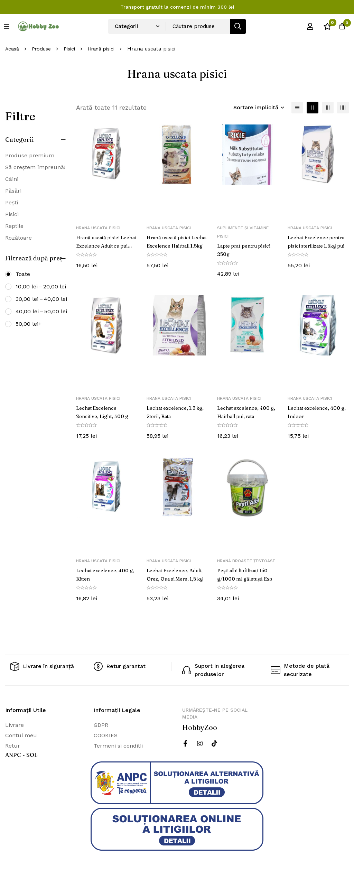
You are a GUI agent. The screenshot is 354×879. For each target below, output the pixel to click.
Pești (11, 202)
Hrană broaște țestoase (246, 560)
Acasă (12, 49)
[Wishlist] (322, 26)
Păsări (13, 190)
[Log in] (305, 26)
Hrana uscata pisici (98, 227)
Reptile (14, 226)
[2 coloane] (312, 107)
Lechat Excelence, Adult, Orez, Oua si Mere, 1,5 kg (171, 578)
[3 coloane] (328, 107)
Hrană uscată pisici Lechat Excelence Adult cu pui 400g (101, 245)
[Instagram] (200, 743)
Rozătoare (18, 237)
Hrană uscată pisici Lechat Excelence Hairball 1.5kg (172, 245)
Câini (11, 179)
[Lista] (297, 107)
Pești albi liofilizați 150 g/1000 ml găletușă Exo (246, 578)
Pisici (72, 49)
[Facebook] (185, 743)
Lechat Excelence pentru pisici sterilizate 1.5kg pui (317, 245)
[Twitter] (214, 743)
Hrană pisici (106, 49)
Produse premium (29, 155)
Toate (23, 274)
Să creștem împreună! (35, 167)
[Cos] (339, 26)
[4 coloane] (343, 107)
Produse (43, 49)
